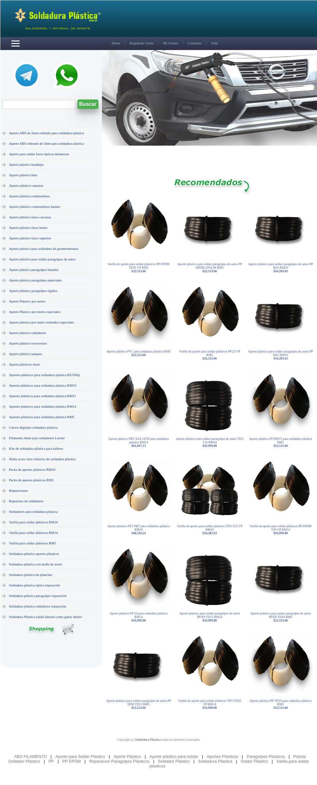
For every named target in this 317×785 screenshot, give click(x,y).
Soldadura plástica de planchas (30, 575)
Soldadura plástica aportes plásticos (34, 554)
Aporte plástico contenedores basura (34, 206)
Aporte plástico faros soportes (30, 238)
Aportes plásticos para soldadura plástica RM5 (41, 417)
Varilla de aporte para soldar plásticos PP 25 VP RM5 (209, 355)
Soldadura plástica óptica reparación (34, 585)
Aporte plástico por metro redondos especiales (41, 322)
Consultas (194, 43)
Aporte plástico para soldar (174, 756)
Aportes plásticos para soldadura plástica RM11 (42, 396)
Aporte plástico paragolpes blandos (33, 270)
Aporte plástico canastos (26, 185)
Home (116, 43)
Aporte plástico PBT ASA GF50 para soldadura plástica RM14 (138, 442)
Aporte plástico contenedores (29, 196)
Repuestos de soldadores (26, 501)
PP (51, 761)
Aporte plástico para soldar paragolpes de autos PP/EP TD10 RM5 (280, 617)
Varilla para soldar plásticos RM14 (33, 532)
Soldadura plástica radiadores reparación (37, 606)
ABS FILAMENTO (30, 756)
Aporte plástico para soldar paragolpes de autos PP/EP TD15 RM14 (209, 617)
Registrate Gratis (141, 43)
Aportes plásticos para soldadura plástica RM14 (42, 406)
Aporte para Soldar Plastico (80, 756)
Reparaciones (18, 490)
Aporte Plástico (127, 756)
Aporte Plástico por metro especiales (34, 312)
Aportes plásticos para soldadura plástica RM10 (42, 385)
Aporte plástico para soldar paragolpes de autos (42, 259)
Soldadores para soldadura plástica (33, 511)
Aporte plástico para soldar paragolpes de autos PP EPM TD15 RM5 (138, 704)
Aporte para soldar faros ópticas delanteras (39, 154)
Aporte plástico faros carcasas (30, 217)
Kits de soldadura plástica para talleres (36, 448)
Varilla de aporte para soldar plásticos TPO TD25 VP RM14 (209, 704)
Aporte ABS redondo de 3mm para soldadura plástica (46, 143)
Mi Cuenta (170, 43)
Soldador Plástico (174, 761)
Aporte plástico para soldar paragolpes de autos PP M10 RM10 (280, 267)
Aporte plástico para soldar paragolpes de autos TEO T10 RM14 (209, 442)
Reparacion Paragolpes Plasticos (119, 761)
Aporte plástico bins (23, 175)
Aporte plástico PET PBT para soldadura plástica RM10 (138, 529)
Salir (214, 43)
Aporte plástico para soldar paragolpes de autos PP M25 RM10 (280, 355)
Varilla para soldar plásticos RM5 (32, 543)
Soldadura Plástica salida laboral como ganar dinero (45, 617)
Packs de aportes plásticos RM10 (32, 469)
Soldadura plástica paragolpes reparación (38, 596)
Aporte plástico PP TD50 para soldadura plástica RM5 (281, 704)
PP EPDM (71, 761)
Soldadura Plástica (215, 761)
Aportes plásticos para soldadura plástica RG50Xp (44, 375)
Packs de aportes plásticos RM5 (31, 480)
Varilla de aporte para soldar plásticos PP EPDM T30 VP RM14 (281, 529)
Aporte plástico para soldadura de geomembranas (43, 249)
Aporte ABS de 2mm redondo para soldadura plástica (46, 133)
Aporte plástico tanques (25, 354)
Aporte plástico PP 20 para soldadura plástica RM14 (138, 617)
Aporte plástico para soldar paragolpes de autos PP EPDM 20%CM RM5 (209, 267)
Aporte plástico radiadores (27, 333)
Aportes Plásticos (222, 756)
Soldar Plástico (254, 761)
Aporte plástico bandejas (26, 164)
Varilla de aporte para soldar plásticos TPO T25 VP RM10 (210, 529)
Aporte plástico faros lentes (28, 227)
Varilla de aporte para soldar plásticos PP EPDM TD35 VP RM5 (139, 267)
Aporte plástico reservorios (28, 343)
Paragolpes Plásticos (266, 756)
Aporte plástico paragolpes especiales (35, 280)
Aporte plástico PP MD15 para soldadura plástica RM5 (280, 442)
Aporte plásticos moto (24, 364)
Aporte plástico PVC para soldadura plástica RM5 (138, 353)
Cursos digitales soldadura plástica (33, 427)
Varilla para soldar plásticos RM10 (33, 522)
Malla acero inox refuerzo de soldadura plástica (42, 459)
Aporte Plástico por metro (27, 301)
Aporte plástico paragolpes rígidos (33, 291)
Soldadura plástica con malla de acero (35, 564)
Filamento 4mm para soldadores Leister (37, 438)
